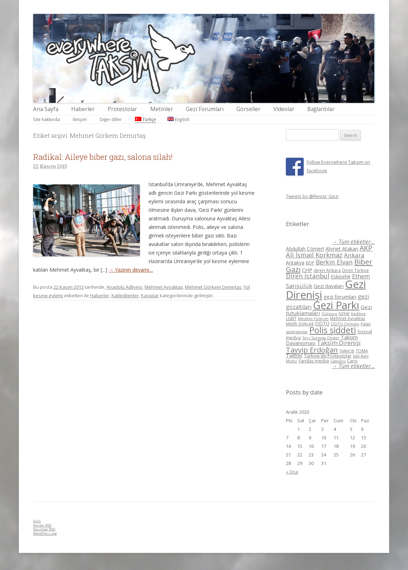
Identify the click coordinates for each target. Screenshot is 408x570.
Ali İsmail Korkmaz (314, 255)
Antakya (295, 262)
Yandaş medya (313, 361)
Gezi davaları (329, 286)
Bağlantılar (321, 109)
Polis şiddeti (332, 330)
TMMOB (346, 351)
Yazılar (42, 525)
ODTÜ (322, 323)
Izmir (344, 313)
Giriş (37, 521)
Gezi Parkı (336, 305)
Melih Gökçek (300, 324)
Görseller (248, 109)
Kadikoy (358, 313)
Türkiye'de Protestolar (327, 355)
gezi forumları (340, 296)
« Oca (292, 472)
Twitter (294, 355)
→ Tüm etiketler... (353, 242)
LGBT (291, 318)
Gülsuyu (329, 313)
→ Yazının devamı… (131, 269)
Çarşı (352, 360)
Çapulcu (338, 361)
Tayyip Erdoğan (312, 350)
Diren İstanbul (307, 276)
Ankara (354, 255)
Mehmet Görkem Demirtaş (213, 287)
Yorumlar (44, 529)
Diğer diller (111, 119)
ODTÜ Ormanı (345, 323)
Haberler (83, 109)
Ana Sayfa (45, 109)
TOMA (362, 351)
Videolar (283, 109)
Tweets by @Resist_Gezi (312, 196)
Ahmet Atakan (341, 248)
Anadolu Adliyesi (124, 287)
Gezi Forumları (205, 109)
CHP (307, 269)
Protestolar (122, 109)
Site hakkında (46, 119)
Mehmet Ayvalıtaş (164, 287)
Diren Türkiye (355, 270)
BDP (310, 263)
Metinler (161, 109)
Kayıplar (150, 295)
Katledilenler (125, 295)
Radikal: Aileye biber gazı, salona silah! (103, 157)
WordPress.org (45, 533)
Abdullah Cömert (305, 248)
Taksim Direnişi (339, 343)
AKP (366, 248)
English (178, 119)
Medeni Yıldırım (313, 318)
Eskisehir (341, 276)
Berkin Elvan (334, 262)
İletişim (80, 119)
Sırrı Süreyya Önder (320, 337)
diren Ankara (327, 270)
